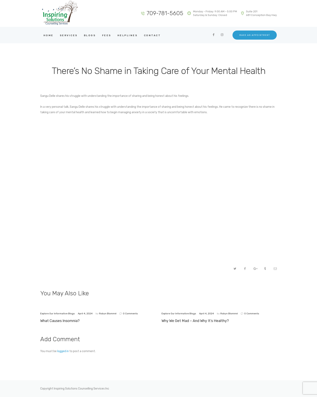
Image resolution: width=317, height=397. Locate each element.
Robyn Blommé (108, 313)
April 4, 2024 (85, 313)
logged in (63, 351)
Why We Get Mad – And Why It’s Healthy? (195, 321)
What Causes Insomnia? (60, 321)
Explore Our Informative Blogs (57, 313)
